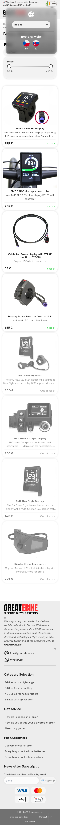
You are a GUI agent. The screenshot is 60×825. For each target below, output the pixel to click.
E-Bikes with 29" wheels (19, 699)
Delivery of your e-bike (18, 745)
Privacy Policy (45, 817)
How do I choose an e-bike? (21, 716)
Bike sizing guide (15, 728)
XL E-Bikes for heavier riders (21, 693)
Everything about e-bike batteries (25, 751)
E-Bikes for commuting (18, 688)
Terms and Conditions (18, 817)
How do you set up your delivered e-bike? (30, 722)
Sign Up (49, 780)
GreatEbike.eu (12, 644)
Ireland (18, 24)
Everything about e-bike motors (24, 757)
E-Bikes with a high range (19, 682)
